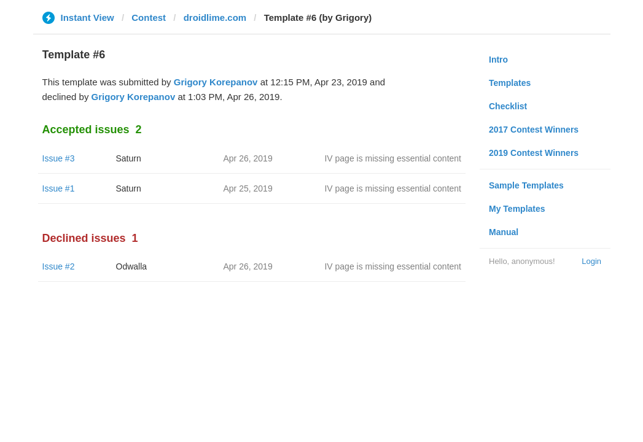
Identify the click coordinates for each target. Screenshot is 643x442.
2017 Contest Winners (534, 129)
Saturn (128, 158)
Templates (510, 83)
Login (591, 261)
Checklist (508, 106)
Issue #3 (58, 158)
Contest (148, 17)
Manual (503, 232)
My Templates (517, 209)
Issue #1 (58, 188)
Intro (498, 59)
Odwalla (131, 266)
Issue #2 (58, 266)
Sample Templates (526, 185)
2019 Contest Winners (534, 153)
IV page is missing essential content (392, 158)
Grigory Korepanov (216, 82)
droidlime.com (215, 17)
